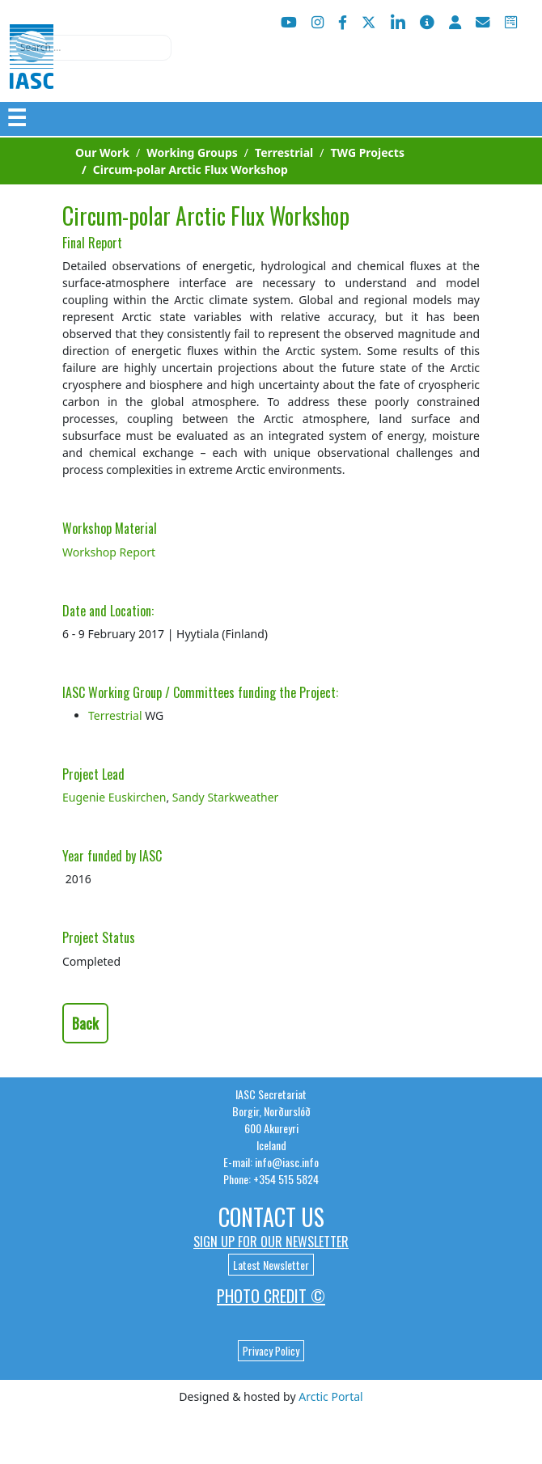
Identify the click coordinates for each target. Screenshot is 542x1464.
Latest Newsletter (271, 1264)
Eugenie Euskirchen (114, 797)
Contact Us (271, 1216)
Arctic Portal (330, 1396)
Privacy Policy (271, 1351)
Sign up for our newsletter (271, 1241)
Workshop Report (108, 552)
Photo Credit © (271, 1296)
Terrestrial (115, 715)
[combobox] (90, 48)
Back (85, 1023)
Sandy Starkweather (225, 797)
